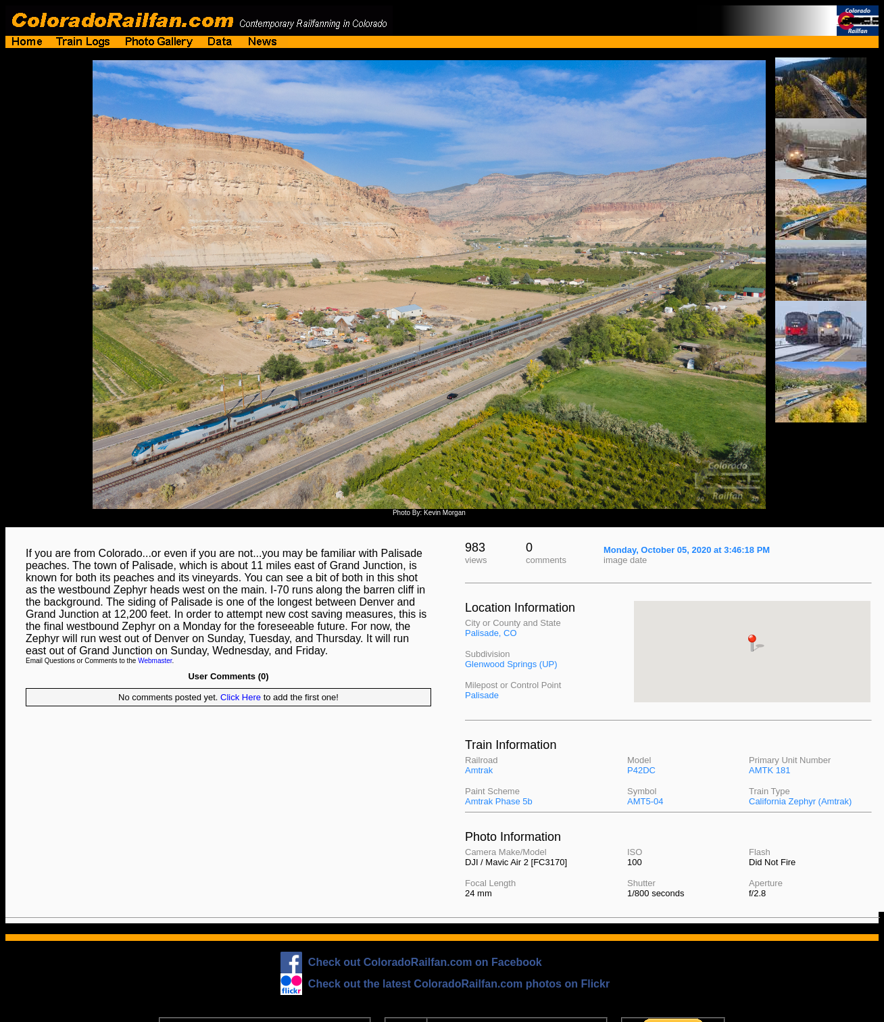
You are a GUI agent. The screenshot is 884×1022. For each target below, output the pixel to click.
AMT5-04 (645, 801)
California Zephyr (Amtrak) (800, 801)
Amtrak (479, 770)
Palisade (482, 695)
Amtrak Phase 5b (499, 801)
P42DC (641, 770)
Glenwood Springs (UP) (511, 664)
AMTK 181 (769, 770)
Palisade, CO (491, 633)
